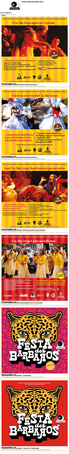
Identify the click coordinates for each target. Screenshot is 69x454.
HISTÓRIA (32, 2)
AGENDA (28, 2)
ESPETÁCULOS (24, 2)
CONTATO (41, 2)
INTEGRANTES (36, 2)
